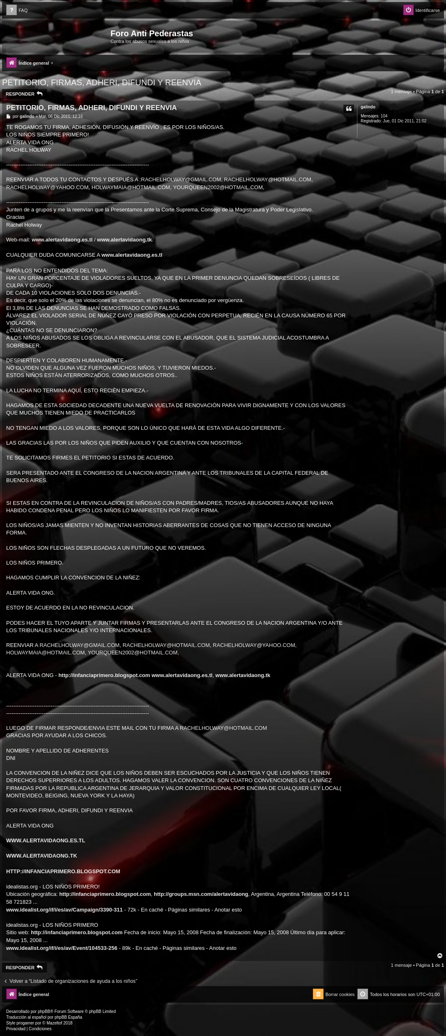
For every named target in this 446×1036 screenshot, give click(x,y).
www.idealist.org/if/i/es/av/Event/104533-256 (61, 948)
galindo (368, 107)
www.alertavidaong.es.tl (62, 240)
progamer (25, 1023)
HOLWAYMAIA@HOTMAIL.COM (131, 187)
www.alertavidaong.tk (124, 240)
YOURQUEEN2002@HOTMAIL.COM (218, 187)
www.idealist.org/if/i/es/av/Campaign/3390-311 (64, 910)
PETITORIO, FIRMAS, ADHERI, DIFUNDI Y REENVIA (101, 82)
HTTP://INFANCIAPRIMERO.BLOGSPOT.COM (63, 871)
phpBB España (68, 1017)
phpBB (44, 1011)
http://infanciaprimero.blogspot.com (104, 675)
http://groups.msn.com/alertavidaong (201, 894)
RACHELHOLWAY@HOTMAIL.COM (268, 179)
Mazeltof (54, 1023)
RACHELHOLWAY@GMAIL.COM (181, 179)
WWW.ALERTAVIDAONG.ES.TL (45, 840)
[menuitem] (17, 10)
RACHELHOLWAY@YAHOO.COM (47, 187)
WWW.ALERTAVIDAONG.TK (41, 856)
